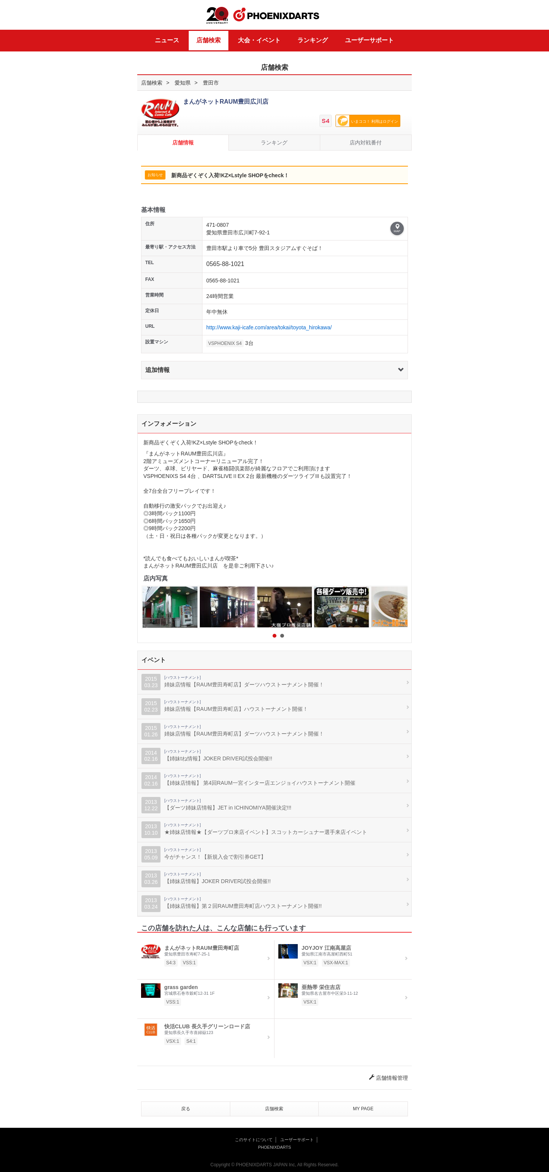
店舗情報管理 (388, 1078)
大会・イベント (259, 40)
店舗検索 (208, 40)
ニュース (167, 40)
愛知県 (183, 83)
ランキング (312, 40)
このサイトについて (254, 1139)
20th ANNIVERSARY (217, 15)
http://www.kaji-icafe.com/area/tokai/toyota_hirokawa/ (269, 327)
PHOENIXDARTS (276, 15)
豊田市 (211, 83)
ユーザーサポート (369, 40)
